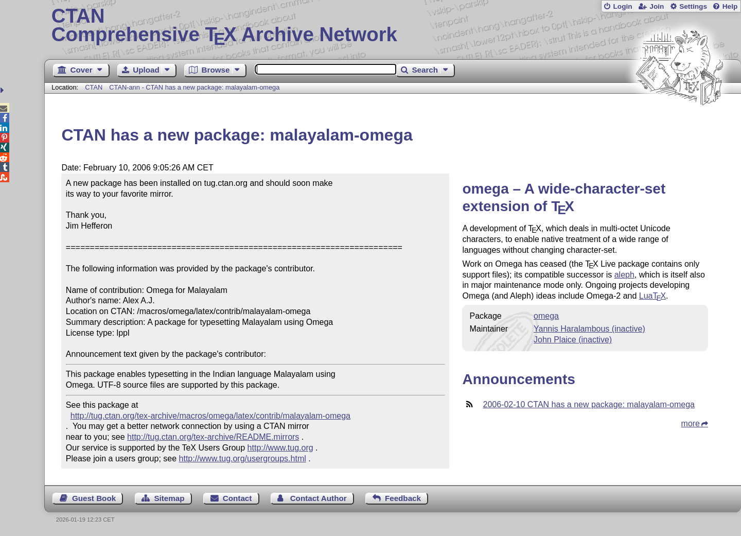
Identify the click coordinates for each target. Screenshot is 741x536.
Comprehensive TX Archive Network (392, 26)
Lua (652, 295)
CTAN (93, 87)
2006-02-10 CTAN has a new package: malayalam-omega (588, 404)
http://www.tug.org (280, 447)
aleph (624, 274)
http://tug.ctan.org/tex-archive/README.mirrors (213, 437)
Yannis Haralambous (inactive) (589, 328)
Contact (237, 498)
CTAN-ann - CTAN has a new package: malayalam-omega (194, 87)
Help (730, 6)
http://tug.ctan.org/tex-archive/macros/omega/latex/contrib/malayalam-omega (210, 415)
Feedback (403, 498)
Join (656, 6)
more (690, 423)
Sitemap (169, 498)
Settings (693, 6)
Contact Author (318, 498)
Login (622, 6)
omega (546, 316)
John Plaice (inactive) (573, 339)
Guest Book (94, 498)
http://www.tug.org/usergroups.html (242, 458)
